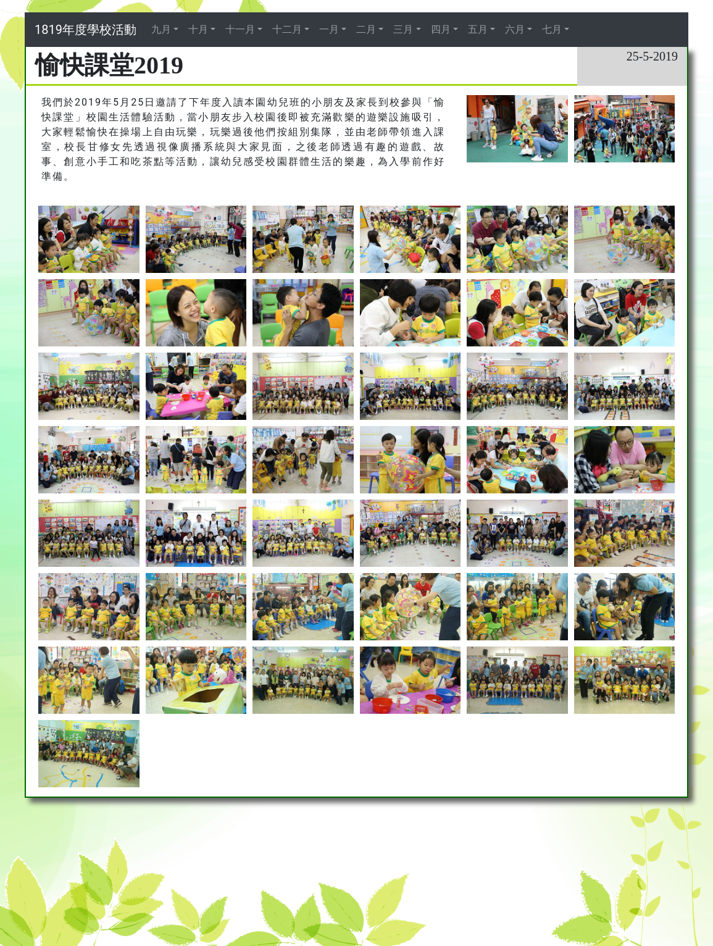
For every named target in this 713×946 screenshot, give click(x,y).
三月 (403, 29)
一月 (329, 29)
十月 (198, 29)
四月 (441, 29)
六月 (515, 29)
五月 (478, 29)
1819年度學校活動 (85, 29)
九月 (161, 29)
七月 (552, 29)
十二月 (287, 29)
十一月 (240, 29)
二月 (366, 29)
